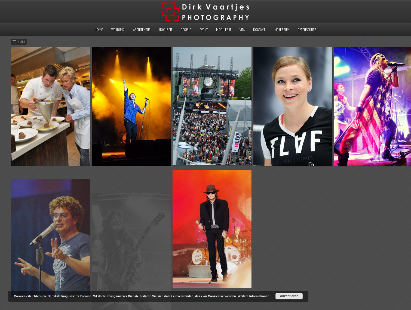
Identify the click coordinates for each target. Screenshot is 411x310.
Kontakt (259, 29)
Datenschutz (307, 29)
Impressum (281, 29)
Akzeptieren (289, 296)
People (186, 29)
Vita (242, 29)
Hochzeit (165, 29)
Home (99, 29)
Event (204, 29)
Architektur (142, 29)
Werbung (118, 29)
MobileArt (223, 29)
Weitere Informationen (253, 296)
